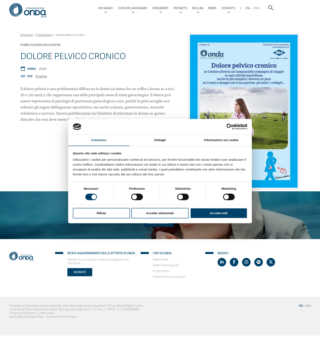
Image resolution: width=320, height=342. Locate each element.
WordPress (69, 317)
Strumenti (193, 8)
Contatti (261, 8)
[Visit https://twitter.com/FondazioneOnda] (271, 262)
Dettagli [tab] (160, 140)
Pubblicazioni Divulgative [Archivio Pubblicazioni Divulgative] (40, 45)
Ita (280, 8)
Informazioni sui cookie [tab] (221, 140)
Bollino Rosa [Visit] (160, 259)
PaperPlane (36, 317)
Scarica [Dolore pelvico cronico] (41, 76)
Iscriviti (80, 272)
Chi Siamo (137, 8)
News (245, 8)
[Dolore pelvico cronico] (244, 111)
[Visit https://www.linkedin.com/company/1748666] (222, 262)
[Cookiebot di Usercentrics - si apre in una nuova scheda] (229, 127)
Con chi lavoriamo (165, 8)
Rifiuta (101, 213)
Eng (289, 8)
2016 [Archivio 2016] (43, 68)
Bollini (230, 8)
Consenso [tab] (98, 140)
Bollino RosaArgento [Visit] (166, 265)
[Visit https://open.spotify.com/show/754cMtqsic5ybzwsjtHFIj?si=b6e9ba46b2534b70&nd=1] (258, 262)
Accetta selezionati (160, 213)
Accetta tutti (219, 213)
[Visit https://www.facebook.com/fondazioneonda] (234, 262)
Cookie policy (45, 313)
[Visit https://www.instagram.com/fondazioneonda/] (246, 262)
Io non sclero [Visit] (161, 271)
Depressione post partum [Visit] (169, 277)
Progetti (213, 8)
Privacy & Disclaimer (22, 313)
